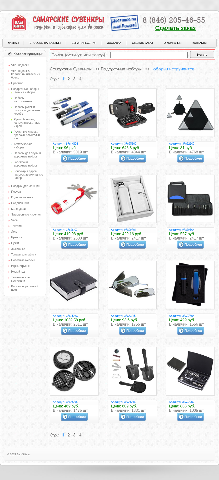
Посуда (16, 191)
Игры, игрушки (20, 266)
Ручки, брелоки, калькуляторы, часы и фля (27, 123)
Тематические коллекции (20, 279)
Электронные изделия (25, 214)
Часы (14, 220)
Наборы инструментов (23, 99)
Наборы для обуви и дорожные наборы (27, 155)
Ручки (15, 243)
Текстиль (17, 226)
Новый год (18, 271)
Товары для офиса (23, 254)
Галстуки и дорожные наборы (26, 164)
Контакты (200, 42)
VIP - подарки (20, 65)
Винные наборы (24, 92)
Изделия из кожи (22, 197)
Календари (18, 209)
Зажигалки (18, 248)
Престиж (17, 83)
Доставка (114, 42)
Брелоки (16, 237)
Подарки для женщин (25, 186)
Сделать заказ (175, 28)
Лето (14, 231)
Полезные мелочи (23, 260)
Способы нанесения (45, 42)
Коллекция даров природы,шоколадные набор (28, 175)
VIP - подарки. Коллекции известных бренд (25, 74)
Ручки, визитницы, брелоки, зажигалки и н (27, 135)
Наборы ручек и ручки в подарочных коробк (27, 110)
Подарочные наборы (25, 89)
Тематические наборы (23, 145)
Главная (13, 42)
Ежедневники (20, 203)
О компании (173, 42)
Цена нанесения (84, 42)
